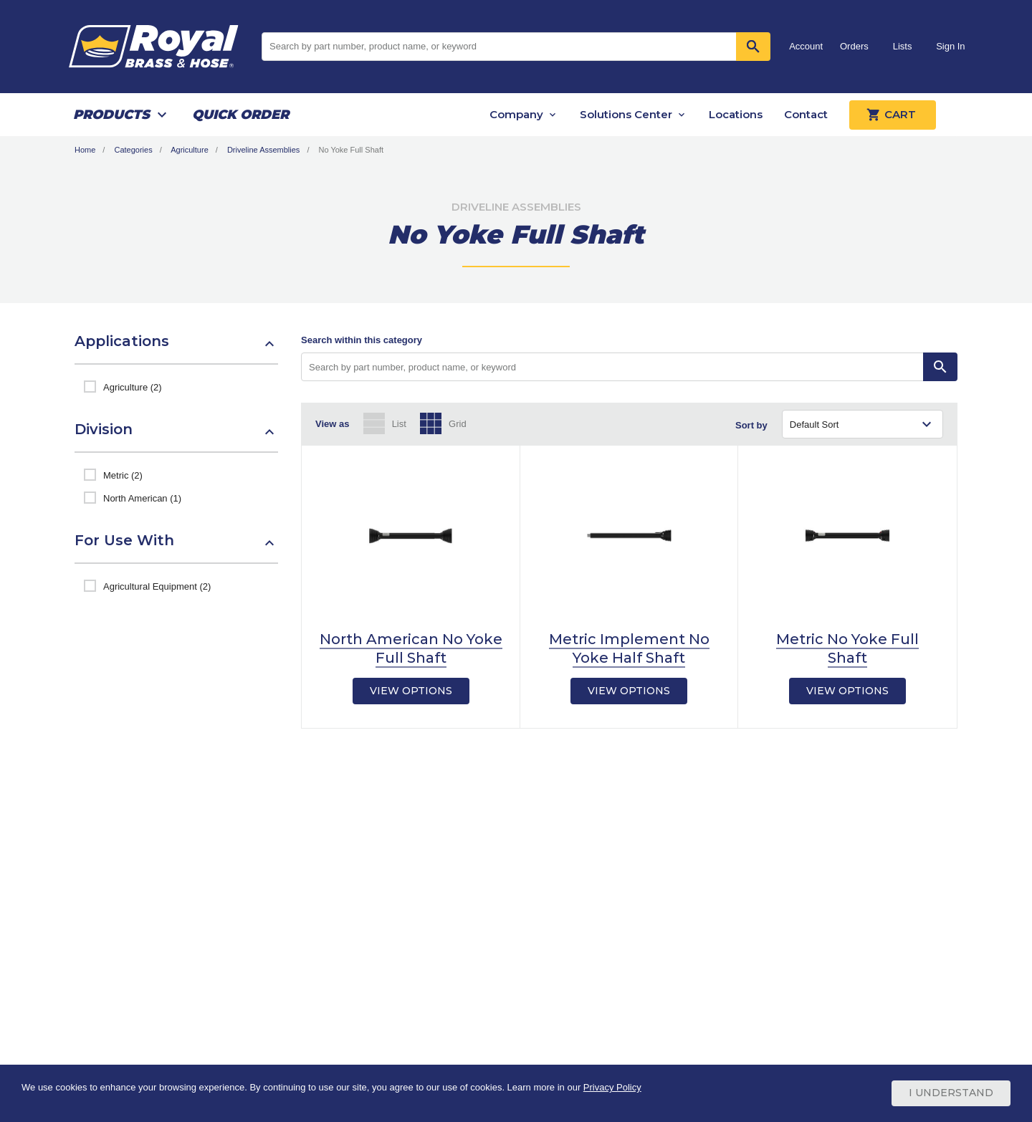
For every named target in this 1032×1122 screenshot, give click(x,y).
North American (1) (142, 498)
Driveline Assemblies (263, 149)
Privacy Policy (612, 1088)
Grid (458, 423)
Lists (902, 46)
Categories (133, 149)
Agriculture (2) (132, 387)
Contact (806, 114)
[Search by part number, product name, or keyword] (612, 367)
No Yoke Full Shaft (351, 149)
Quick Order (240, 115)
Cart (892, 114)
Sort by (751, 425)
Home (85, 149)
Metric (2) (123, 475)
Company (516, 114)
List (399, 423)
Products (111, 115)
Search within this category (361, 340)
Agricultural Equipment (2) (157, 586)
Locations (736, 114)
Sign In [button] (950, 46)
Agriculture (190, 149)
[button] (176, 348)
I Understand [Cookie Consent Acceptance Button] (951, 1093)
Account (806, 46)
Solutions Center (626, 114)
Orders (854, 46)
